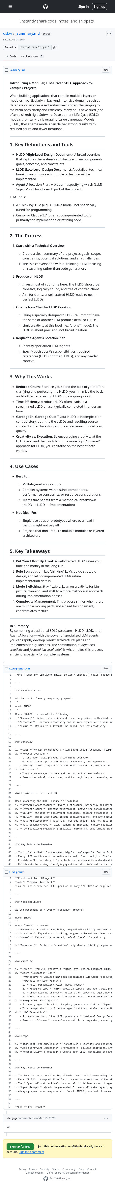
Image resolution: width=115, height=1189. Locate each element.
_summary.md (27, 33)
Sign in (83, 6)
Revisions (32, 56)
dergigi (12, 1118)
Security (44, 1169)
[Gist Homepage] (45, 6)
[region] (57, 368)
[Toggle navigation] (10, 6)
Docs (81, 1169)
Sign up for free (20, 1146)
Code (10, 56)
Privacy (33, 1169)
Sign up (99, 6)
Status (55, 1169)
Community (69, 1169)
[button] (54, 47)
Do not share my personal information (68, 1172)
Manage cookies (34, 1172)
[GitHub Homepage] (45, 1178)
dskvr (7, 33)
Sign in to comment (31, 1152)
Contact (91, 1169)
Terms (22, 1169)
